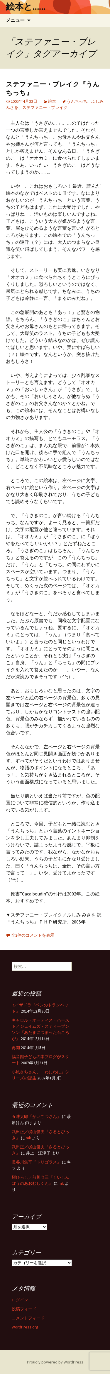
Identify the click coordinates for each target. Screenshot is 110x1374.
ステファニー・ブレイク (44, 107)
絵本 (52, 101)
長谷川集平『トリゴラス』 (36, 1162)
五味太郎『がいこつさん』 (36, 1116)
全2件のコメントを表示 (32, 935)
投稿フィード (24, 1309)
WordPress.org (25, 1327)
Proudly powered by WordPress (55, 1362)
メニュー (15, 20)
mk (28, 1137)
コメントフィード (28, 1318)
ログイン (20, 1299)
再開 (16, 1047)
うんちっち (77, 101)
